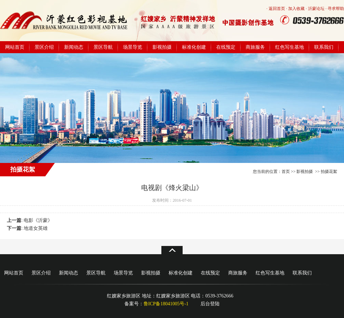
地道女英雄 (36, 228)
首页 (286, 171)
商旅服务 (255, 47)
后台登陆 (210, 303)
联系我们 (323, 47)
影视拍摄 (162, 47)
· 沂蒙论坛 (315, 8)
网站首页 (14, 47)
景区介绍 (44, 47)
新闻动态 (73, 47)
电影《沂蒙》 (38, 220)
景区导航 (103, 47)
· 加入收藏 (295, 8)
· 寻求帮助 (334, 8)
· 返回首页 (276, 8)
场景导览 (132, 47)
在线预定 (225, 47)
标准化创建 (194, 47)
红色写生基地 (289, 47)
